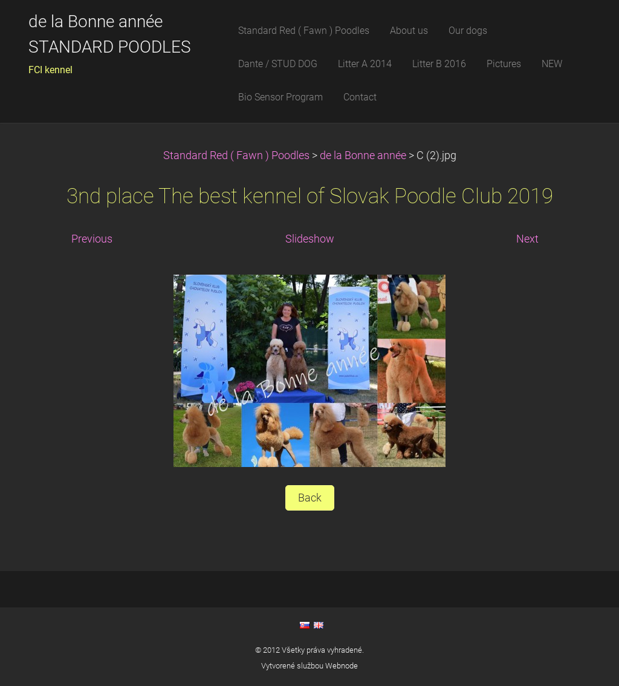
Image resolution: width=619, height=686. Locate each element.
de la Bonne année (364, 155)
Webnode (341, 665)
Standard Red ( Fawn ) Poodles (237, 155)
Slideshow (309, 239)
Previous (91, 239)
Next (527, 239)
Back (310, 498)
